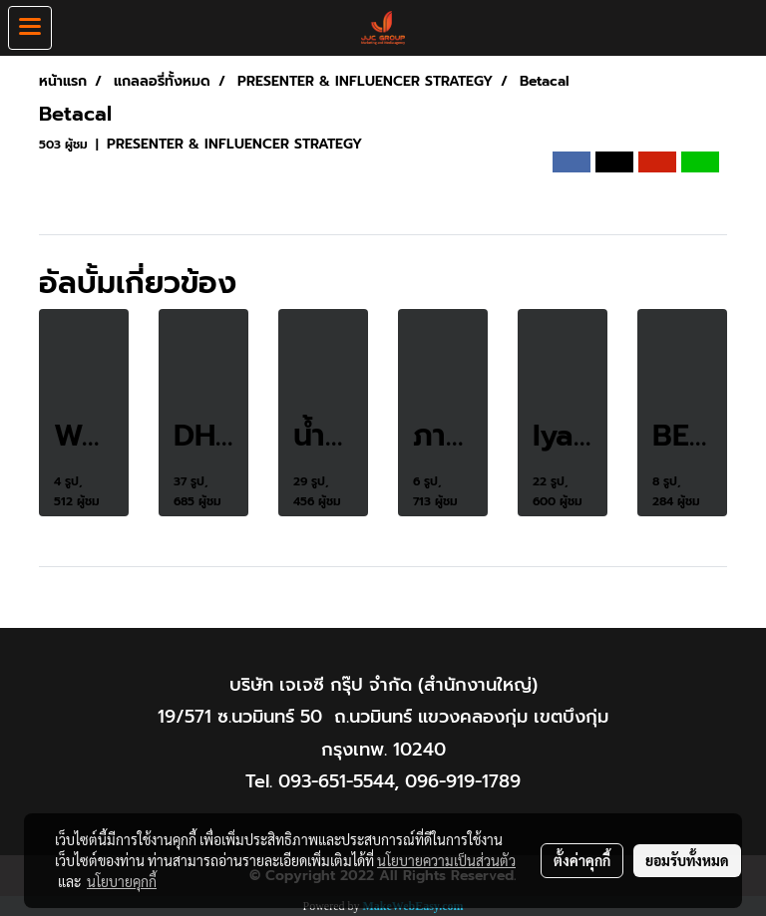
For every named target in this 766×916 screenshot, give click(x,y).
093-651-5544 (336, 781)
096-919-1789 (463, 781)
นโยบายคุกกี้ (122, 881)
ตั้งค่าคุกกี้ (582, 860)
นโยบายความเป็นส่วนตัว (446, 860)
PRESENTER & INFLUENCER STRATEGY (234, 144)
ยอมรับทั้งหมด (687, 860)
